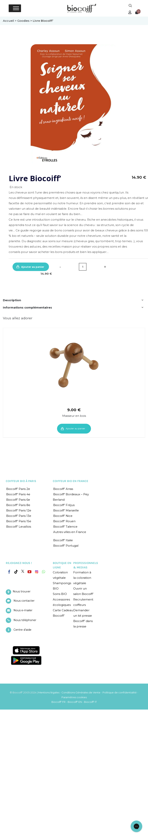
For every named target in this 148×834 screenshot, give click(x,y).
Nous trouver (21, 591)
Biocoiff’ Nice (62, 516)
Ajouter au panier (32, 267)
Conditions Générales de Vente (80, 692)
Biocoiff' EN (75, 701)
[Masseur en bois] (74, 365)
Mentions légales (48, 692)
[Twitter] (23, 571)
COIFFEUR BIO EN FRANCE (70, 481)
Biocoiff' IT (90, 701)
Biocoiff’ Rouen (64, 521)
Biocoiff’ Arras (63, 489)
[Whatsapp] (43, 572)
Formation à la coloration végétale (82, 577)
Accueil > (10, 21)
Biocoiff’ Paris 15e (18, 521)
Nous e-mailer (22, 610)
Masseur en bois (74, 416)
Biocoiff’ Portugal (65, 545)
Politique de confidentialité (120, 692)
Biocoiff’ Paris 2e (18, 489)
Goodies (23, 21)
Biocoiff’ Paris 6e (18, 499)
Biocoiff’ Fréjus (64, 505)
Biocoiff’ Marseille (66, 510)
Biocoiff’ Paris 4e (18, 494)
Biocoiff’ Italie (63, 540)
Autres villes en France (69, 532)
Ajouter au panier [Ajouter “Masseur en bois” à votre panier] (75, 428)
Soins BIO (60, 594)
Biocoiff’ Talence (65, 526)
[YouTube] (29, 572)
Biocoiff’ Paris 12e (18, 510)
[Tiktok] (16, 572)
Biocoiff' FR (58, 701)
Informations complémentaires (27, 307)
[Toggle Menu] (16, 8)
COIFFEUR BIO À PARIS (21, 481)
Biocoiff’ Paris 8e (18, 505)
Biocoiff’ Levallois (18, 526)
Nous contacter (23, 600)
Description (12, 300)
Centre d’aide (22, 629)
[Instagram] (36, 571)
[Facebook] (9, 571)
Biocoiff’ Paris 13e (18, 516)
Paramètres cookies (74, 697)
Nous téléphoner (24, 620)
